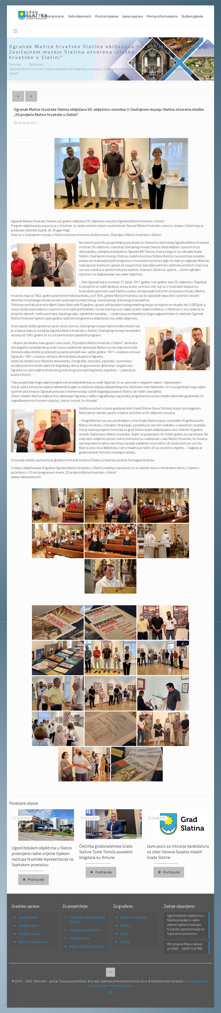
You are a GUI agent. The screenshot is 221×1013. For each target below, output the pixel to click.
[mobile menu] (15, 31)
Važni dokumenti (79, 16)
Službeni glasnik (192, 16)
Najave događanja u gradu (86, 946)
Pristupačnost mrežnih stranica (110, 985)
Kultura (125, 925)
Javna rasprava (132, 16)
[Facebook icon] (110, 992)
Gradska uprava (29, 933)
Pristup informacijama (162, 16)
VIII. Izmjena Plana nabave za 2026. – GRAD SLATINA (184, 946)
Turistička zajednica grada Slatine (87, 919)
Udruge (125, 941)
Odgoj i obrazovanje (133, 917)
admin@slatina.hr (196, 981)
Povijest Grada (79, 938)
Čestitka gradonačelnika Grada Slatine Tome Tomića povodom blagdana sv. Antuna (106, 851)
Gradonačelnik (28, 917)
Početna (31, 16)
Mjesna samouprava (33, 941)
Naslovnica (36, 64)
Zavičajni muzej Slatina (85, 930)
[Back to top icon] (110, 972)
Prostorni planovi (106, 16)
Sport (124, 933)
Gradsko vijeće (29, 925)
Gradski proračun (52, 16)
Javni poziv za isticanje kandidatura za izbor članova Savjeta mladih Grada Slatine (178, 851)
